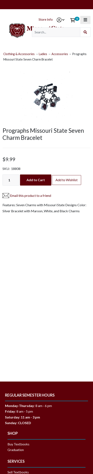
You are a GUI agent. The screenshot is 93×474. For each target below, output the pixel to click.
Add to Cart (35, 180)
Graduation (17, 450)
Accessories (60, 54)
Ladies (43, 54)
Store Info (46, 19)
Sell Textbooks (18, 472)
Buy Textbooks (18, 444)
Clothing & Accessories (19, 54)
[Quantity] (11, 180)
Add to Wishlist (66, 180)
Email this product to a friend (30, 195)
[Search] (56, 32)
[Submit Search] (85, 32)
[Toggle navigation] (85, 20)
